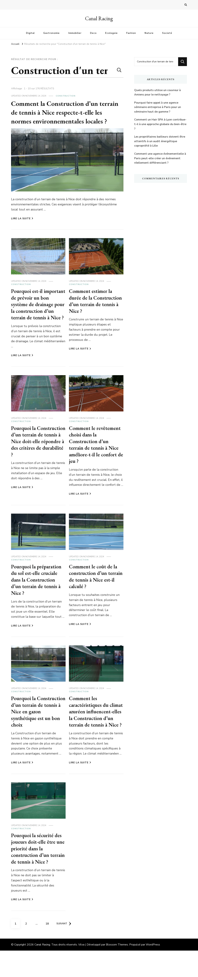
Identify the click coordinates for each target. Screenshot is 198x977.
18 (48, 949)
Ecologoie (111, 33)
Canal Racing (99, 18)
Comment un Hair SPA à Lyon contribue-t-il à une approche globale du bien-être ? (160, 124)
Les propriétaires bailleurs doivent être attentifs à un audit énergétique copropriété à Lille (159, 141)
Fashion (131, 33)
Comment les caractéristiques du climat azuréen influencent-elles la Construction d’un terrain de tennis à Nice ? (95, 725)
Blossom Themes (117, 971)
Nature (149, 33)
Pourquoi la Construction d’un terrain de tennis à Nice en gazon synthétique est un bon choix (38, 718)
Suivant (64, 950)
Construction (65, 95)
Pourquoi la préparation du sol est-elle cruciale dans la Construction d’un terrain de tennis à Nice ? (37, 586)
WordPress (153, 971)
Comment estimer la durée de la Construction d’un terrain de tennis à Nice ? (95, 304)
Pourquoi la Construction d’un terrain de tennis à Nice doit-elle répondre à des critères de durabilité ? (37, 447)
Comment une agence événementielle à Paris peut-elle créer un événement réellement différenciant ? (160, 158)
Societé (167, 33)
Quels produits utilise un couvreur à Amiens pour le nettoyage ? (157, 92)
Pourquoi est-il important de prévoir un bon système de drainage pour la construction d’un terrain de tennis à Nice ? (38, 308)
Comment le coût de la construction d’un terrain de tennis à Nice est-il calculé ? (95, 583)
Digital (30, 33)
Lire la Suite (22, 218)
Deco (93, 33)
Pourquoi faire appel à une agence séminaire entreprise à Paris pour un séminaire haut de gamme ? (157, 107)
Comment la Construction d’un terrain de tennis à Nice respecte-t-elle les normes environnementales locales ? (67, 112)
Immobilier (74, 33)
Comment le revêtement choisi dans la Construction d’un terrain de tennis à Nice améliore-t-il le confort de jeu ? (95, 451)
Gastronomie (51, 33)
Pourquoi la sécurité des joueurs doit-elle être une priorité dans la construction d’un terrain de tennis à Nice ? (37, 872)
